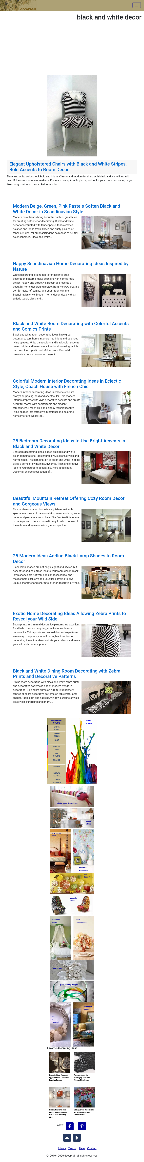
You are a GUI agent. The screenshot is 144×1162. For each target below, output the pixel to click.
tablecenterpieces (81, 921)
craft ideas (57, 968)
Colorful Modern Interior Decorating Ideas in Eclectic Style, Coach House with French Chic (67, 383)
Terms (72, 1148)
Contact (92, 1148)
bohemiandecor (88, 1007)
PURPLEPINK (56, 748)
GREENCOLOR (57, 734)
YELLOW (56, 767)
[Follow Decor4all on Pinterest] (82, 1126)
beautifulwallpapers (83, 869)
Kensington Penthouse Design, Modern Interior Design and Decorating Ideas (58, 1113)
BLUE (57, 740)
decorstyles (88, 822)
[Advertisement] (72, 50)
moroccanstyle (56, 834)
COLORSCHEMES (57, 781)
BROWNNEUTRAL (57, 774)
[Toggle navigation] (136, 5)
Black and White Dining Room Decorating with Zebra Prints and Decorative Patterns (66, 673)
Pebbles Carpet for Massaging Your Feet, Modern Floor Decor (82, 1077)
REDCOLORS (56, 754)
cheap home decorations (67, 803)
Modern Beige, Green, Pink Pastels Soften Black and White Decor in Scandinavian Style (66, 208)
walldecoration (88, 875)
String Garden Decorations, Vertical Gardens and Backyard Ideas (84, 1112)
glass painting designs (69, 985)
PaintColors (88, 722)
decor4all (21, 3)
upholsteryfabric (74, 899)
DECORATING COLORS (56, 721)
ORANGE (56, 760)
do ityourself (55, 1019)
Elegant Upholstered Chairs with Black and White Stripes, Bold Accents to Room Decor (67, 166)
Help (82, 1148)
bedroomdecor (56, 921)
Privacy (62, 1148)
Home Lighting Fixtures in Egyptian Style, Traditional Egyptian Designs (59, 1077)
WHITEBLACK (57, 728)
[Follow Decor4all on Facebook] (70, 1126)
